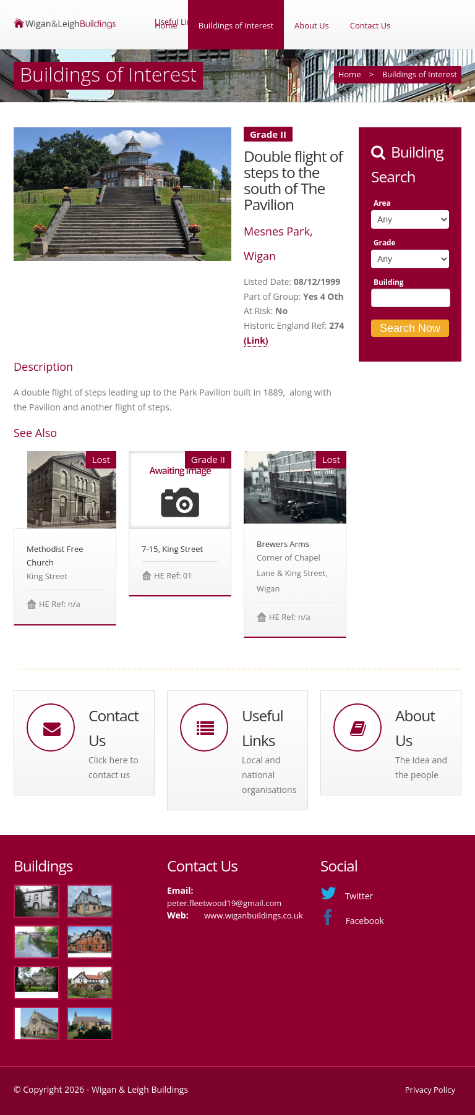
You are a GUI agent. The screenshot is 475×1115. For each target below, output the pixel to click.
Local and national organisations (269, 774)
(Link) (256, 340)
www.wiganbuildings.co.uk (253, 915)
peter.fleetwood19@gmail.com (224, 903)
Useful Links (177, 74)
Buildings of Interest (236, 25)
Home (166, 25)
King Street (47, 576)
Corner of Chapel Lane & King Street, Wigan (292, 573)
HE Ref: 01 (173, 575)
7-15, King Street (172, 548)
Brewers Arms (283, 543)
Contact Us (370, 25)
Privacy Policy (430, 1089)
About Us (311, 25)
